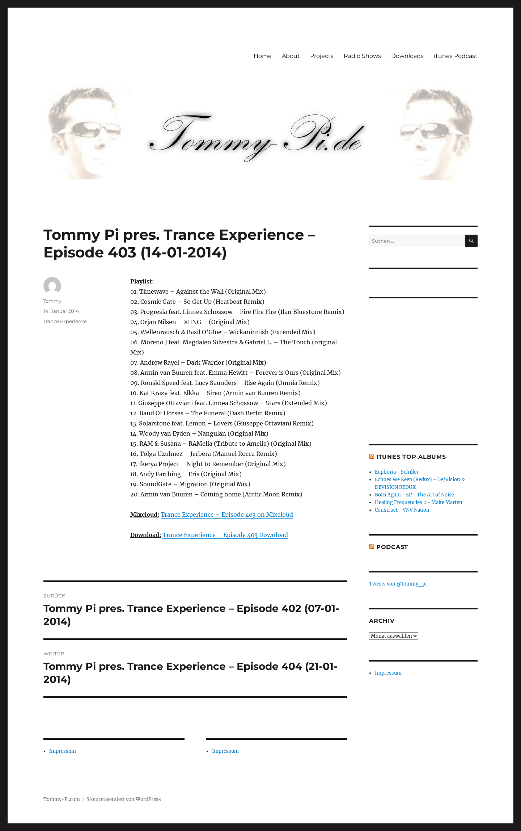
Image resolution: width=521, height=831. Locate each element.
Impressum (62, 751)
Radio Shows (362, 56)
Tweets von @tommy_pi (398, 584)
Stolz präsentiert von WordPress (123, 799)
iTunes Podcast (456, 56)
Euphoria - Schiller (397, 472)
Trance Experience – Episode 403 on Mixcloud (227, 514)
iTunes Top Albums (411, 456)
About (291, 56)
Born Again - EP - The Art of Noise (414, 495)
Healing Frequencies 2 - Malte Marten (418, 502)
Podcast (392, 546)
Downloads (407, 56)
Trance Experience (65, 321)
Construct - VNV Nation (402, 510)
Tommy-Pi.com (61, 799)
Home (263, 56)
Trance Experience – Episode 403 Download (225, 534)
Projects (322, 56)
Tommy (52, 301)
